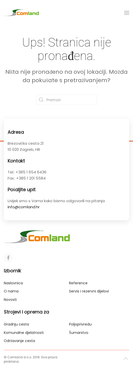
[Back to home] (21, 12)
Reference (78, 283)
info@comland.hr (24, 207)
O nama (11, 291)
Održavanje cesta (19, 340)
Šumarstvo (78, 332)
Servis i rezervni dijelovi (89, 291)
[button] (126, 12)
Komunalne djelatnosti (24, 332)
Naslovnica (13, 283)
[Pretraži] (66, 100)
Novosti (10, 299)
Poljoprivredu (80, 324)
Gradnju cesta (16, 324)
